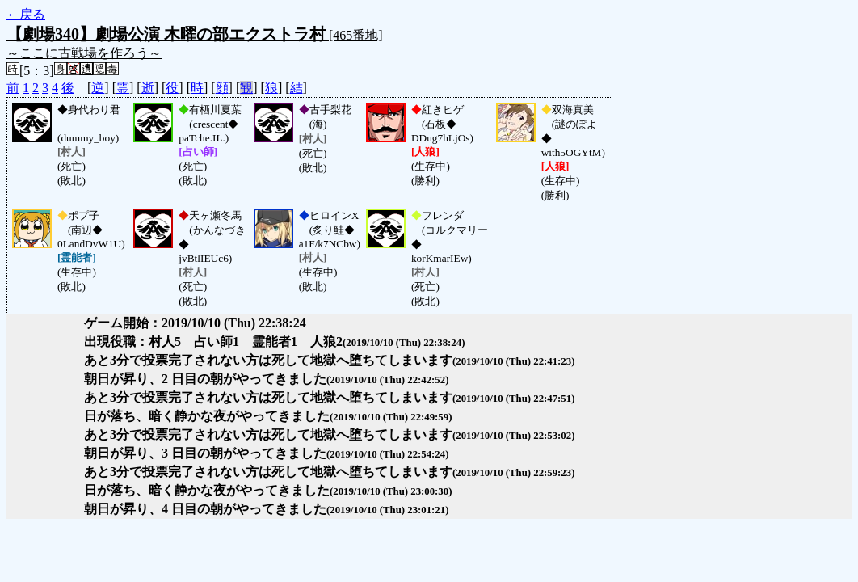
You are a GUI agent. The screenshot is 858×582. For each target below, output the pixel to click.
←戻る (25, 14)
